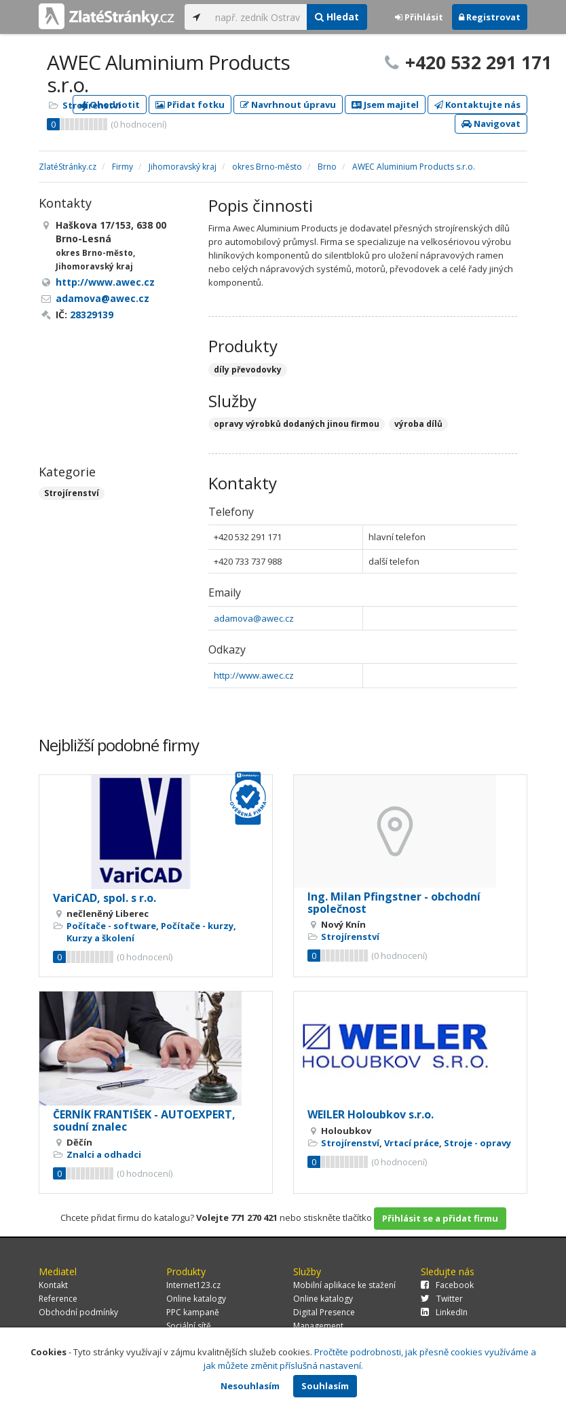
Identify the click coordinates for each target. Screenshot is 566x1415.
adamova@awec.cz (254, 618)
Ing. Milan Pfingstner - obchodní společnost (393, 902)
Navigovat (491, 123)
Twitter (442, 1298)
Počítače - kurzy (197, 926)
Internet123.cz (193, 1285)
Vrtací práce (411, 1143)
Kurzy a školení (100, 938)
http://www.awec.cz (254, 675)
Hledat (337, 16)
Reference (58, 1298)
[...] (257, 17)
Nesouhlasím (250, 1386)
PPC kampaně (192, 1312)
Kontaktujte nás (477, 104)
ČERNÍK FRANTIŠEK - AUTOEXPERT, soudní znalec (144, 1120)
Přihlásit (419, 17)
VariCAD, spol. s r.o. (104, 897)
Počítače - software (111, 926)
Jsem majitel (385, 104)
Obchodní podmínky (78, 1312)
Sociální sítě (188, 1326)
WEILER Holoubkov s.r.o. (370, 1114)
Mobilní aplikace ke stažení (344, 1285)
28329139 (91, 314)
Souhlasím (325, 1386)
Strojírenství (91, 105)
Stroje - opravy (477, 1143)
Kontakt (53, 1285)
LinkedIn (444, 1312)
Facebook (447, 1285)
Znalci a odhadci (104, 1154)
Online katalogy (196, 1298)
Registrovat (490, 17)
